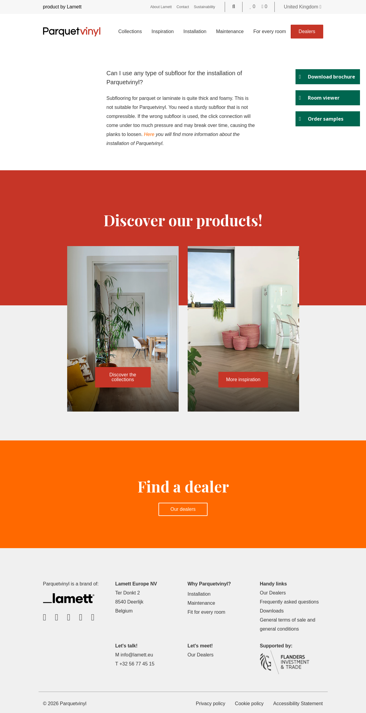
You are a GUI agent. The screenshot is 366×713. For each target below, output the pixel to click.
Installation (195, 31)
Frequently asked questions (289, 601)
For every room (269, 31)
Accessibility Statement (298, 703)
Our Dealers (273, 592)
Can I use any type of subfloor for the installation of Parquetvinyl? (174, 77)
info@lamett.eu (136, 654)
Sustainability (204, 7)
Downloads (272, 610)
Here (149, 134)
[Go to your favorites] (253, 6)
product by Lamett (62, 6)
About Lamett (161, 7)
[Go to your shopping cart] (264, 6)
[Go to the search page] (233, 6)
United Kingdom (302, 6)
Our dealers (183, 509)
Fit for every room (206, 612)
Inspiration (163, 31)
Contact (183, 7)
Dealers (307, 31)
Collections (130, 31)
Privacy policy (210, 703)
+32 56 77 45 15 (136, 663)
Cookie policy (249, 703)
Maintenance (230, 31)
